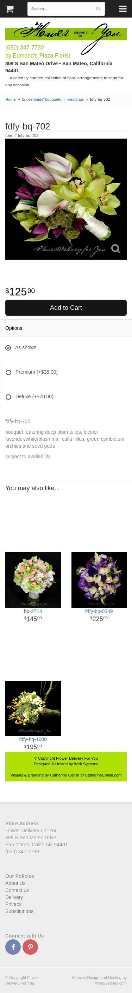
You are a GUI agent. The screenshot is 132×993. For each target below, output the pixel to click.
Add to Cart (66, 307)
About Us (15, 883)
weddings (75, 99)
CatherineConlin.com (103, 775)
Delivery (14, 897)
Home (10, 99)
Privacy (13, 904)
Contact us (17, 890)
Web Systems (86, 764)
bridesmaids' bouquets (41, 99)
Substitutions (19, 911)
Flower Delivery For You (77, 758)
